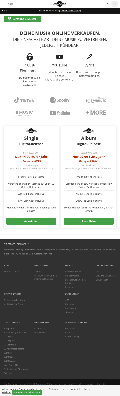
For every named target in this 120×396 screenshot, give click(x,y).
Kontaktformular (61, 249)
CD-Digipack (9, 340)
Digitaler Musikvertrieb (14, 300)
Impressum (70, 308)
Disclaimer (70, 287)
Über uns (69, 304)
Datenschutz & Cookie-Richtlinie (75, 281)
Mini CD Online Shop (13, 304)
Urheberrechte (72, 275)
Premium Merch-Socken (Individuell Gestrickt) (45, 277)
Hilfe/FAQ (14, 253)
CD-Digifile (8, 336)
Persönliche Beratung (71, 10)
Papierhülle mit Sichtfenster (16, 369)
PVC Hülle (8, 373)
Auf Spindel (9, 328)
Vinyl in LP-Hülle (11, 271)
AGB (67, 300)
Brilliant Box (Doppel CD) (15, 332)
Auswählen (31, 221)
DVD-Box (8, 353)
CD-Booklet (39, 328)
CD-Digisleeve (10, 344)
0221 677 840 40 (37, 249)
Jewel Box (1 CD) (11, 365)
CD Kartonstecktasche (14, 348)
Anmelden (107, 4)
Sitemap (69, 312)
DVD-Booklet (40, 332)
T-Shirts (37, 271)
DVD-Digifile (9, 357)
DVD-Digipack (10, 361)
